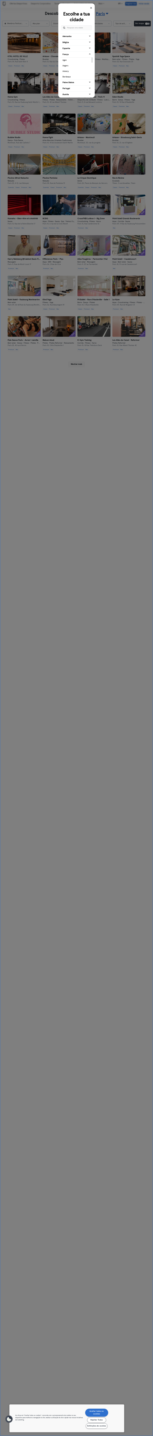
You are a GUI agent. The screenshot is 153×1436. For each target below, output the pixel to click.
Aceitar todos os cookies (97, 1412)
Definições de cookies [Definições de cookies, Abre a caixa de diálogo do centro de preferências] (96, 1426)
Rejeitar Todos (97, 1420)
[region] (66, 1418)
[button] (9, 1419)
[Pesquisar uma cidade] (76, 27)
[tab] (76, 36)
